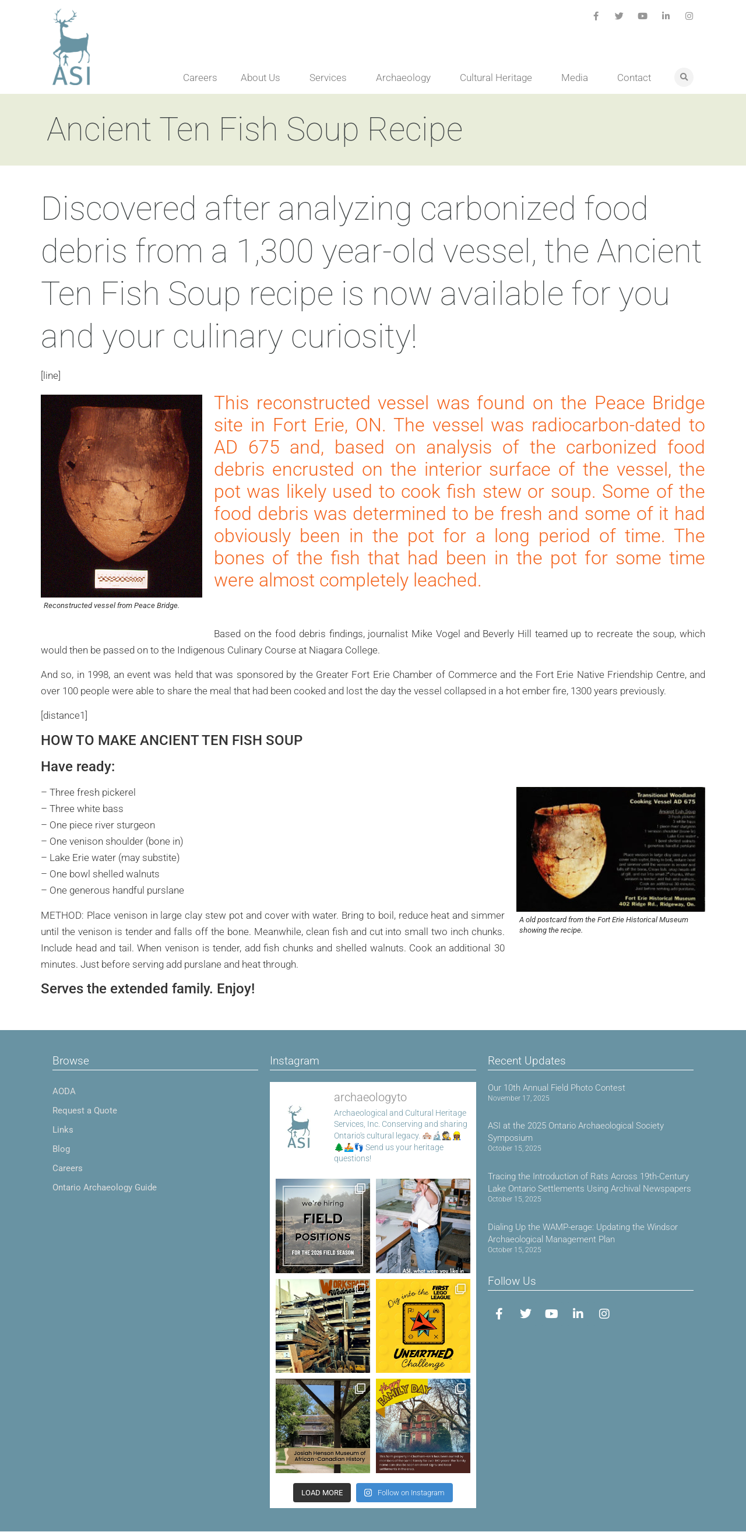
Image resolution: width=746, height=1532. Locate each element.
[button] (684, 77)
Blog (61, 1149)
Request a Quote (84, 1110)
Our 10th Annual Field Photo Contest (556, 1088)
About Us (263, 77)
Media (577, 77)
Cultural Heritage (499, 77)
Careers (200, 77)
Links (62, 1130)
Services (331, 77)
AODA (64, 1091)
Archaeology (406, 77)
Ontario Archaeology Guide (104, 1187)
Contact (634, 77)
